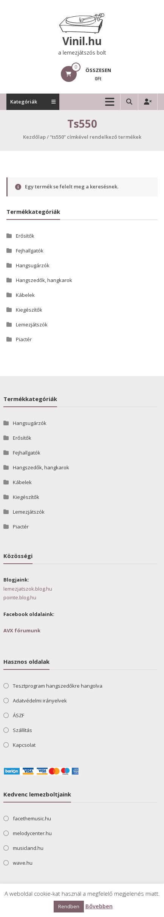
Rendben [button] (68, 906)
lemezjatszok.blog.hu (27, 588)
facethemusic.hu (32, 818)
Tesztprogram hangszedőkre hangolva (57, 685)
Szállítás (22, 730)
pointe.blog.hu (19, 597)
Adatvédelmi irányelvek (40, 700)
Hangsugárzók (33, 265)
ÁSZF (18, 715)
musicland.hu (28, 848)
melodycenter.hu (32, 833)
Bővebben (99, 906)
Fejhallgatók (29, 250)
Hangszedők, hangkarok (44, 280)
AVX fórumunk (21, 630)
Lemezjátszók (32, 324)
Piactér (24, 339)
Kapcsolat (24, 744)
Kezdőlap (34, 136)
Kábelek (25, 295)
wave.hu (22, 862)
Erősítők (25, 235)
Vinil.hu (82, 41)
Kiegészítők (29, 309)
